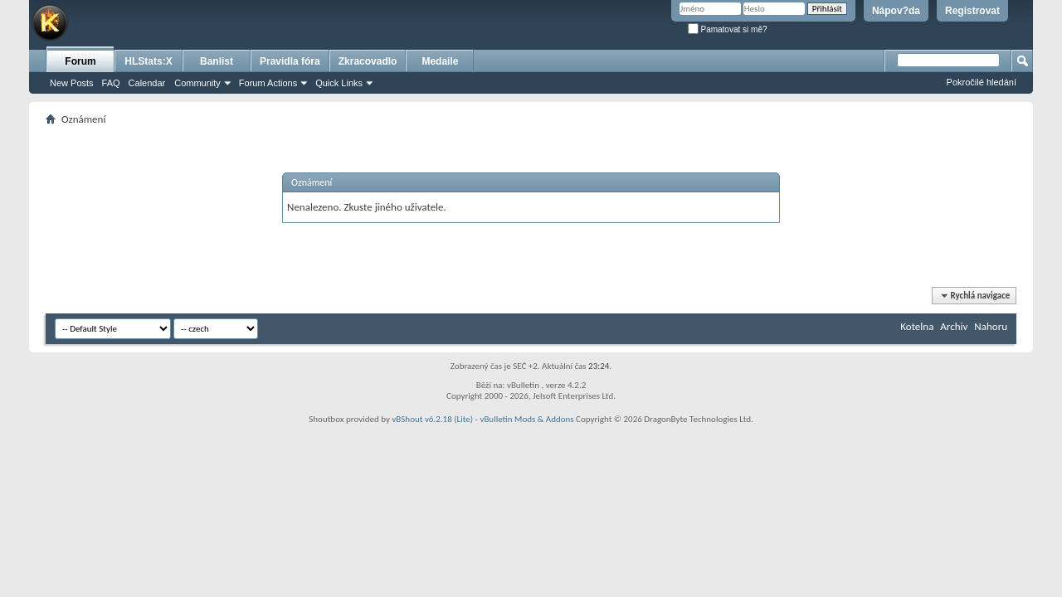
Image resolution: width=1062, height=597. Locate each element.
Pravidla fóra (290, 61)
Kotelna (916, 326)
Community (197, 83)
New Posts (72, 83)
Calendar (147, 83)
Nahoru (990, 326)
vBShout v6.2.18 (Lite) (432, 419)
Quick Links (339, 83)
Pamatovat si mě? (727, 29)
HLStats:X (148, 61)
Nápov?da (896, 11)
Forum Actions (268, 83)
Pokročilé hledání (981, 82)
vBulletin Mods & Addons (526, 419)
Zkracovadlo (368, 61)
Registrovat (972, 11)
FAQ (111, 83)
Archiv (953, 326)
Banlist (216, 61)
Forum (80, 61)
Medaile (439, 61)
